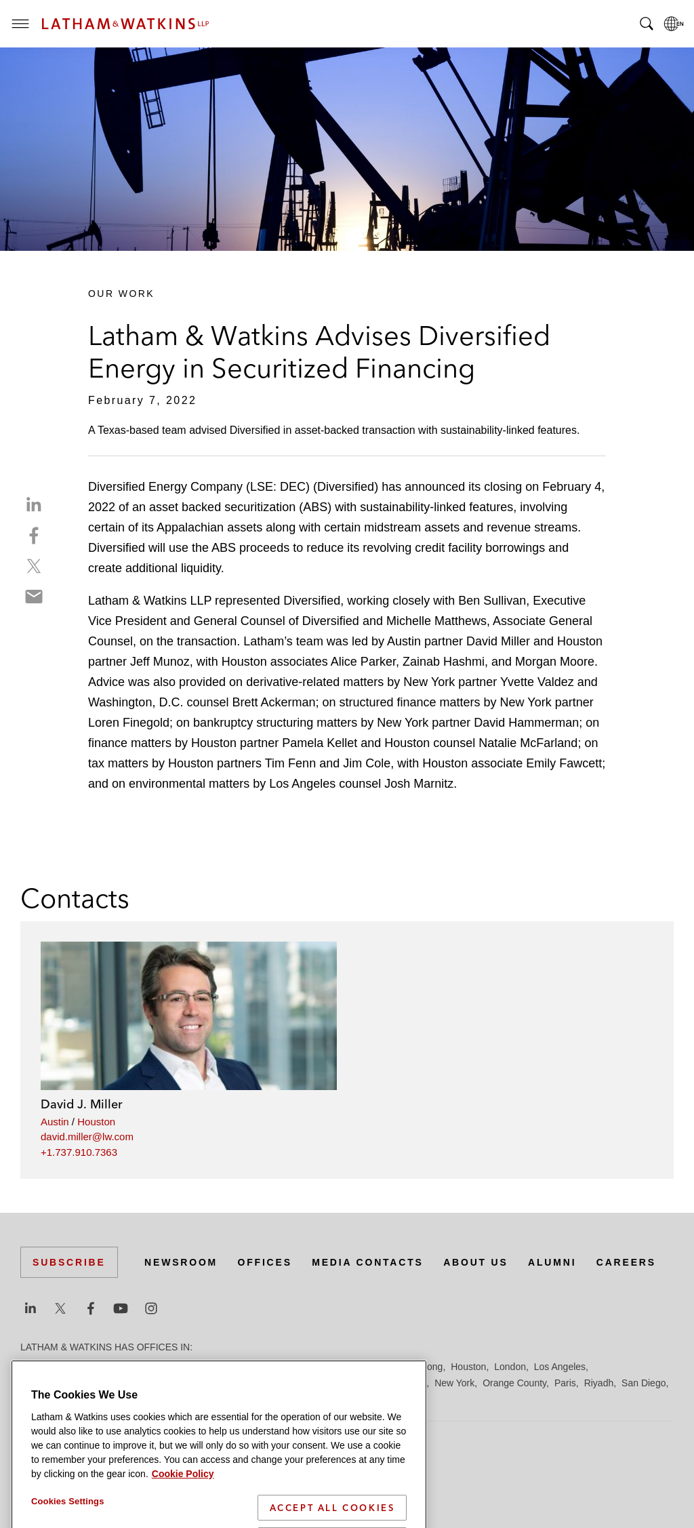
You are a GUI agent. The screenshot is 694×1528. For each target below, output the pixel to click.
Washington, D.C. (364, 1399)
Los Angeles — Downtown (75, 1383)
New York (454, 1383)
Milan (376, 1383)
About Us (475, 1262)
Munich (411, 1383)
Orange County (514, 1383)
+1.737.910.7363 (79, 1152)
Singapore (206, 1399)
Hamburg (368, 1366)
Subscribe (69, 1262)
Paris (565, 1383)
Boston (106, 1366)
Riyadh (599, 1383)
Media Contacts (367, 1262)
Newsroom (181, 1262)
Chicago (191, 1366)
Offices (265, 1262)
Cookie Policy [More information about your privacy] (183, 1519)
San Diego (643, 1383)
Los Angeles (560, 1366)
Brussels (147, 1366)
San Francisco (50, 1399)
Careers (626, 1262)
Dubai (228, 1366)
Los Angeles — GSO (182, 1383)
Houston (96, 1121)
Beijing (69, 1366)
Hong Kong (419, 1366)
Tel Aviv (251, 1399)
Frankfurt (321, 1366)
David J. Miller (82, 1104)
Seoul (101, 1399)
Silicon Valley (148, 1399)
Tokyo (287, 1399)
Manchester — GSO (314, 1383)
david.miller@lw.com (87, 1136)
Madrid (249, 1383)
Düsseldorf (271, 1366)
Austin (55, 1121)
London (510, 1366)
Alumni (552, 1262)
